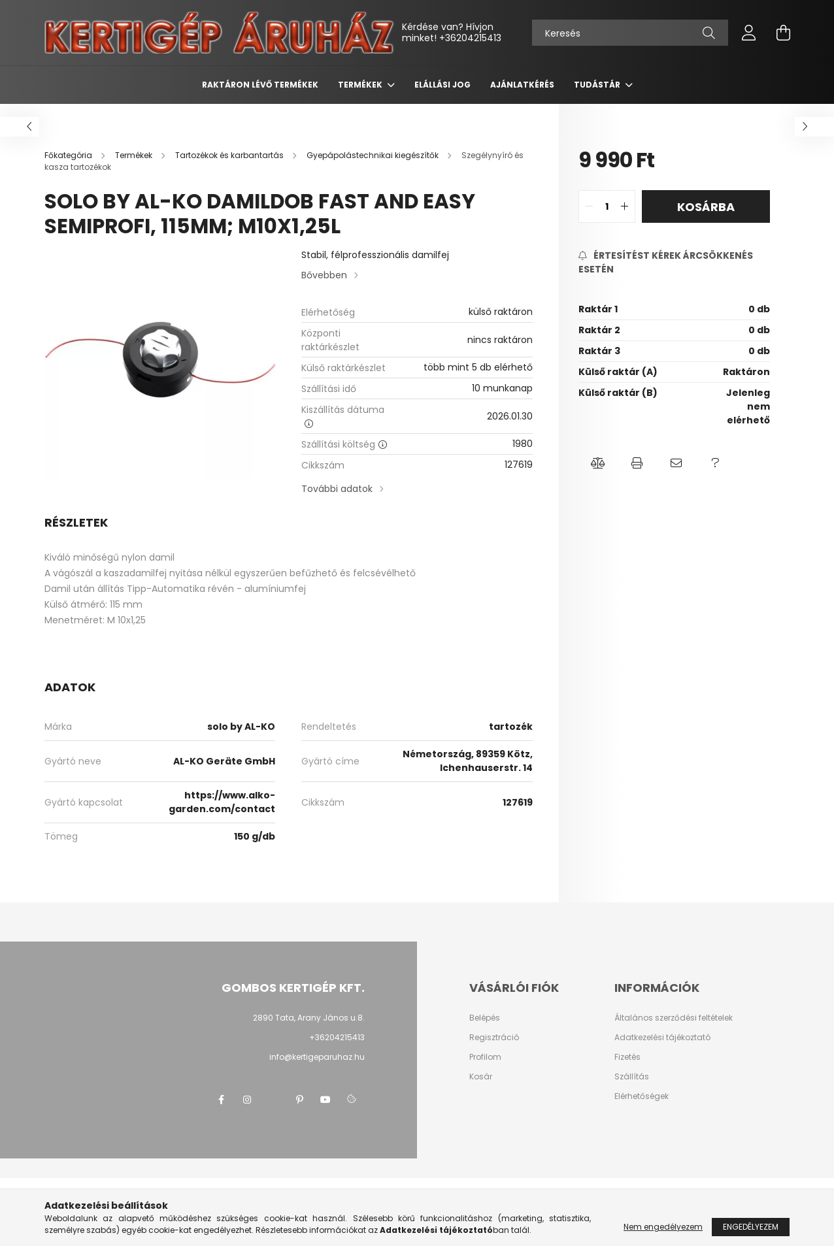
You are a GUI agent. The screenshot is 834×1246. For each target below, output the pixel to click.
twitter (273, 1100)
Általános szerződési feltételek (673, 1018)
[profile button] (749, 33)
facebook (221, 1100)
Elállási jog (442, 84)
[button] (598, 463)
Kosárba (706, 207)
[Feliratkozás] (674, 262)
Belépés (484, 1018)
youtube (325, 1100)
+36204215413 (470, 37)
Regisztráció (494, 1037)
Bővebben (324, 275)
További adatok (337, 488)
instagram (247, 1100)
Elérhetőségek (641, 1096)
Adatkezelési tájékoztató (662, 1037)
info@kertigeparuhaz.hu (317, 1056)
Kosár (480, 1076)
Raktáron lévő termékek (260, 84)
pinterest (299, 1100)
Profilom (485, 1057)
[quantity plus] (625, 206)
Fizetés (627, 1057)
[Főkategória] (69, 155)
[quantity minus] (589, 206)
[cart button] (783, 33)
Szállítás (631, 1076)
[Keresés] (630, 33)
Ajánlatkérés (522, 84)
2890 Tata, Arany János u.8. (309, 1017)
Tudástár (598, 84)
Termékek (361, 84)
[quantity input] (607, 206)
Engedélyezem (750, 1226)
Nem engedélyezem (663, 1226)
